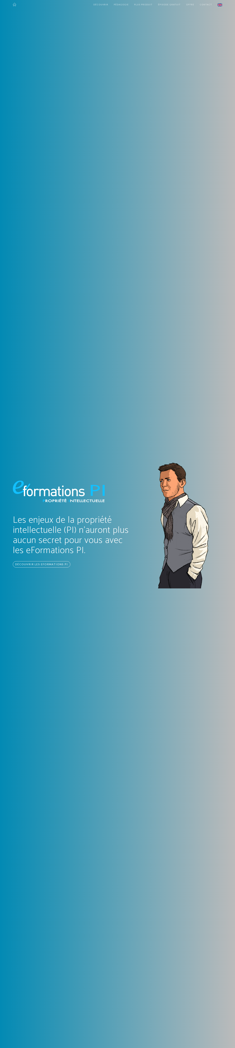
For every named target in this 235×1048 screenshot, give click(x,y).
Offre (190, 4)
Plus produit (143, 4)
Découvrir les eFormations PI (41, 564)
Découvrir (100, 4)
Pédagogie (121, 4)
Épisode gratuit (169, 4)
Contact (206, 4)
